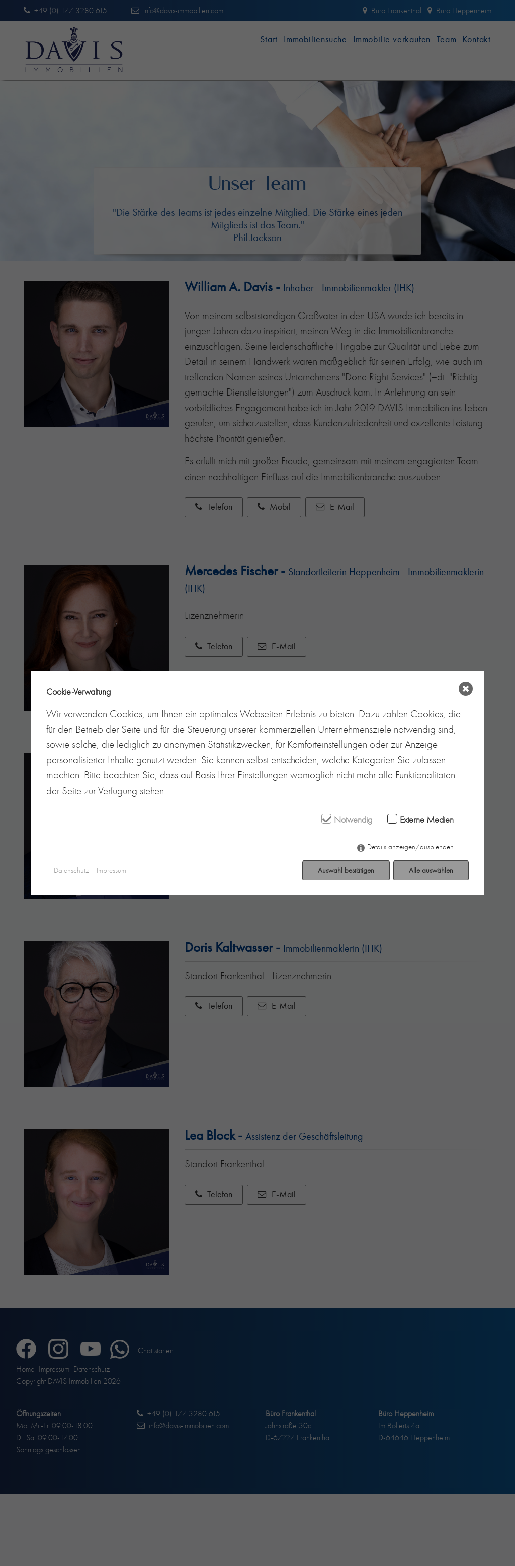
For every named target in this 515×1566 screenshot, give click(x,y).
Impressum (111, 870)
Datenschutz (71, 870)
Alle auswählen (431, 870)
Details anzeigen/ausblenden (410, 847)
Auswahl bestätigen (346, 870)
